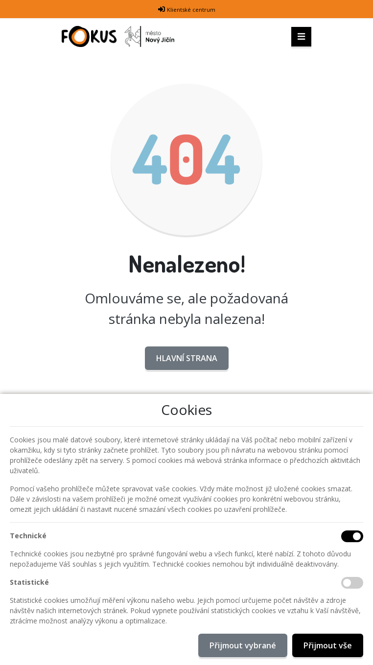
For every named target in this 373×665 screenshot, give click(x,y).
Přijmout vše (327, 645)
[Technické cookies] (352, 536)
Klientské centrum (191, 9)
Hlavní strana (186, 358)
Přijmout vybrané (243, 645)
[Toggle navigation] (301, 36)
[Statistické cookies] (352, 583)
